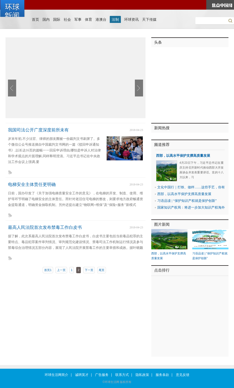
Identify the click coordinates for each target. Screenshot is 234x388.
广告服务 (102, 375)
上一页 (61, 270)
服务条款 (162, 375)
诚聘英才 (82, 375)
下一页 (89, 270)
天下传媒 (149, 19)
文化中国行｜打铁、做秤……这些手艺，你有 (191, 187)
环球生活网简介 (56, 375)
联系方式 (122, 375)
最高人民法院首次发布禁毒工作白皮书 (45, 227)
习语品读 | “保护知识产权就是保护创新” (187, 201)
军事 (78, 19)
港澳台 (101, 19)
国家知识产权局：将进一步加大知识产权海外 (191, 207)
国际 (56, 19)
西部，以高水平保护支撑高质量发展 (183, 155)
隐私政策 (142, 375)
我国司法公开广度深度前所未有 (38, 130)
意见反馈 (182, 375)
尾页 (101, 270)
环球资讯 (131, 19)
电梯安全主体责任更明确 (32, 184)
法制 (115, 19)
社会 (67, 19)
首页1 (48, 270)
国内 (46, 19)
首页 (35, 19)
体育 (88, 19)
